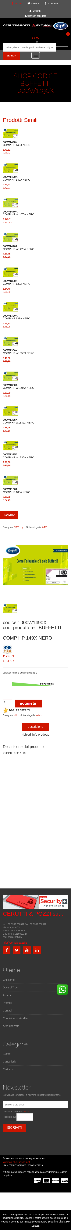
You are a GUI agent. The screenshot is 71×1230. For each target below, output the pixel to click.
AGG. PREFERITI (16, 710)
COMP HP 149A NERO (16, 178)
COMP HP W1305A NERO (18, 386)
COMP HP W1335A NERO (18, 456)
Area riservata (11, 1025)
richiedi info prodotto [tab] (35, 734)
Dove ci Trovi (10, 987)
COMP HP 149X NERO (16, 143)
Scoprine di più (56, 1221)
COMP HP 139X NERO (16, 282)
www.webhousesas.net (16, 1162)
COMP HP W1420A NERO (18, 248)
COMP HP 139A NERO (16, 317)
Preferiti (7, 1002)
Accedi (7, 995)
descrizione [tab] (35, 726)
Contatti (7, 1010)
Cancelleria (9, 1061)
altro (16, 527)
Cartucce (8, 1069)
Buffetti (7, 1053)
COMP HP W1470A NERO (18, 213)
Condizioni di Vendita (15, 1018)
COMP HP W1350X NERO (18, 352)
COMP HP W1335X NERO (18, 421)
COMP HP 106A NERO (16, 490)
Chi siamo (9, 979)
